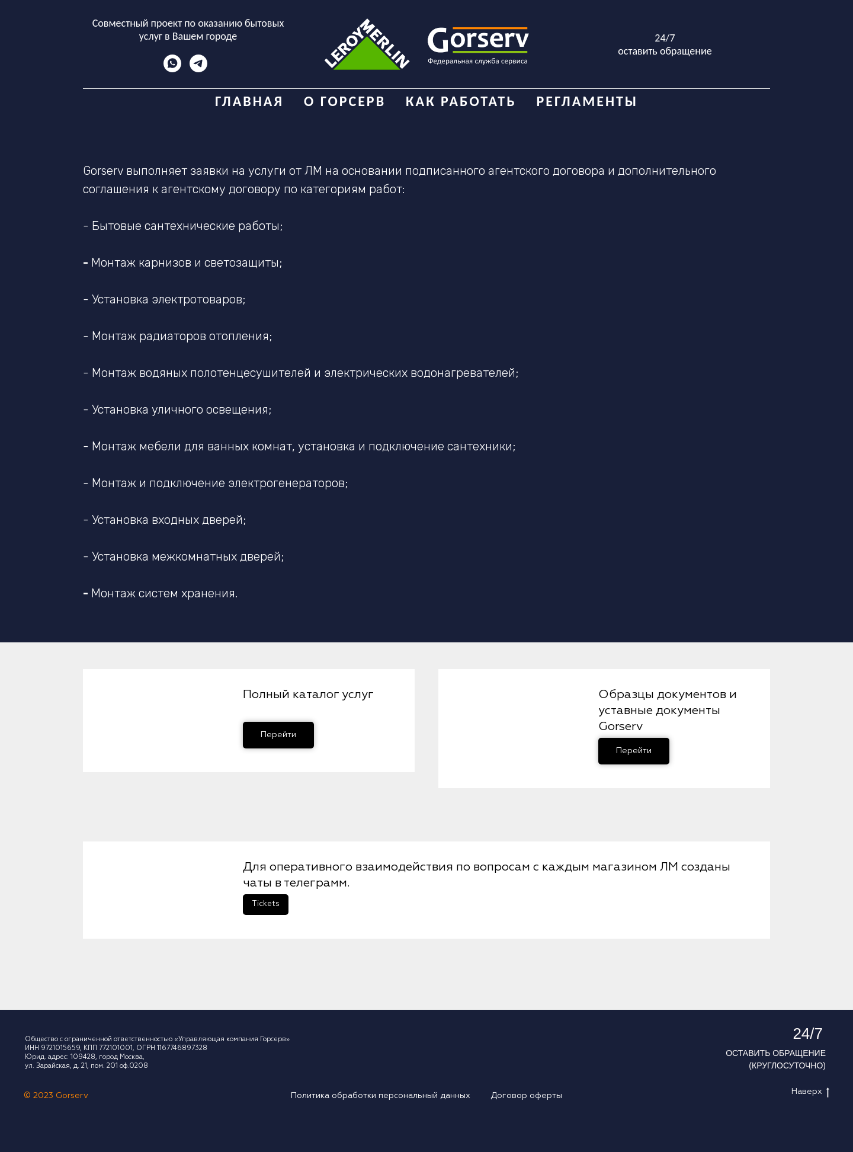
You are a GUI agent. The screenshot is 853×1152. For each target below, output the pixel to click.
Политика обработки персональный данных (380, 1096)
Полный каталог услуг (308, 694)
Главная (249, 101)
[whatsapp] (172, 69)
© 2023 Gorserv (56, 1096)
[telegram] (198, 69)
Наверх (810, 1094)
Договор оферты (526, 1096)
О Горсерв (345, 101)
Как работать (461, 101)
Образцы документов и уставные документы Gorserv (667, 710)
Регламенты (587, 101)
